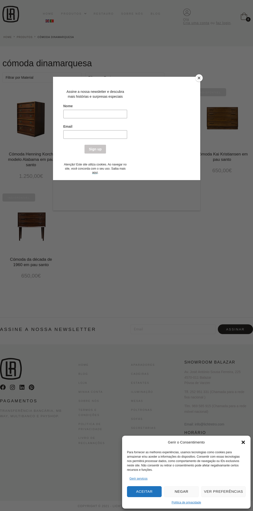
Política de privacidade (186, 502)
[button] (243, 442)
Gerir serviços (138, 478)
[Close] (199, 78)
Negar (181, 491)
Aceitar (144, 491)
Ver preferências (223, 491)
